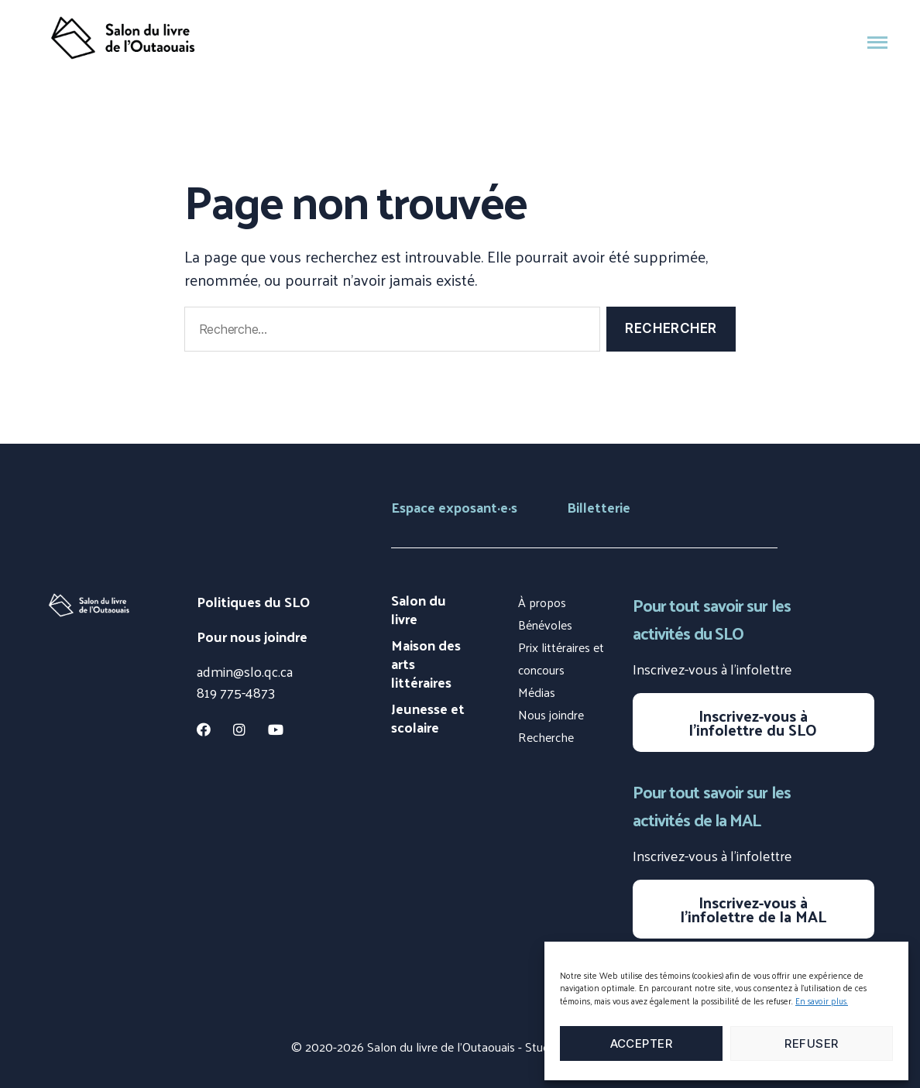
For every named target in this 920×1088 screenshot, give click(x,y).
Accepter (641, 1043)
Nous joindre (551, 714)
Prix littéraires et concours (561, 658)
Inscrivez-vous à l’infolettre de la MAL (753, 909)
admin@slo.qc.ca (245, 671)
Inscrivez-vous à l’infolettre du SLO (753, 722)
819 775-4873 (236, 692)
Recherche (546, 737)
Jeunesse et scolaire (428, 717)
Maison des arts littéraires (426, 664)
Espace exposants (454, 507)
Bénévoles (545, 624)
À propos (542, 602)
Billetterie (598, 507)
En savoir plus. (821, 1000)
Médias (536, 692)
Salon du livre (418, 609)
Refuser (811, 1043)
